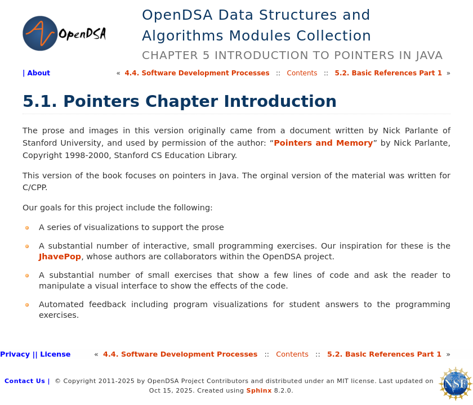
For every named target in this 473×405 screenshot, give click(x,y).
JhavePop (60, 256)
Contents (302, 73)
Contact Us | (27, 381)
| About (36, 73)
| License (52, 354)
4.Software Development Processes (196, 73)
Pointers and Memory (323, 142)
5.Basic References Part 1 (388, 73)
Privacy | (17, 354)
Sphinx (258, 390)
